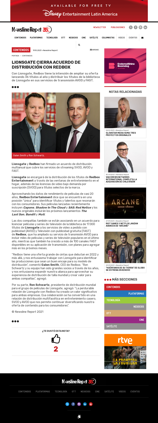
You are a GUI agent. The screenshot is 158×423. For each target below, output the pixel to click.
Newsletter (99, 27)
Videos (121, 37)
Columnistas (108, 37)
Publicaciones (118, 27)
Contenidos (27, 56)
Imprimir (94, 50)
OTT (108, 313)
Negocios (139, 306)
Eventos (133, 37)
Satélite (111, 326)
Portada (15, 56)
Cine (141, 319)
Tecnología (113, 300)
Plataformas (136, 293)
